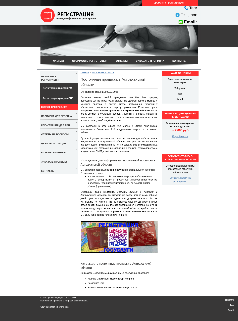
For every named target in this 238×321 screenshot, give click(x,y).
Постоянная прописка (103, 72)
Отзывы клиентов (53, 152)
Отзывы (122, 60)
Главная (58, 60)
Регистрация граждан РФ (57, 88)
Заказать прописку (150, 60)
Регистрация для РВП (55, 125)
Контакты (179, 60)
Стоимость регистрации (89, 60)
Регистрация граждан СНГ (58, 98)
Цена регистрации (53, 143)
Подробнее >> (180, 136)
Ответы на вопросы (55, 134)
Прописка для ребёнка (56, 116)
